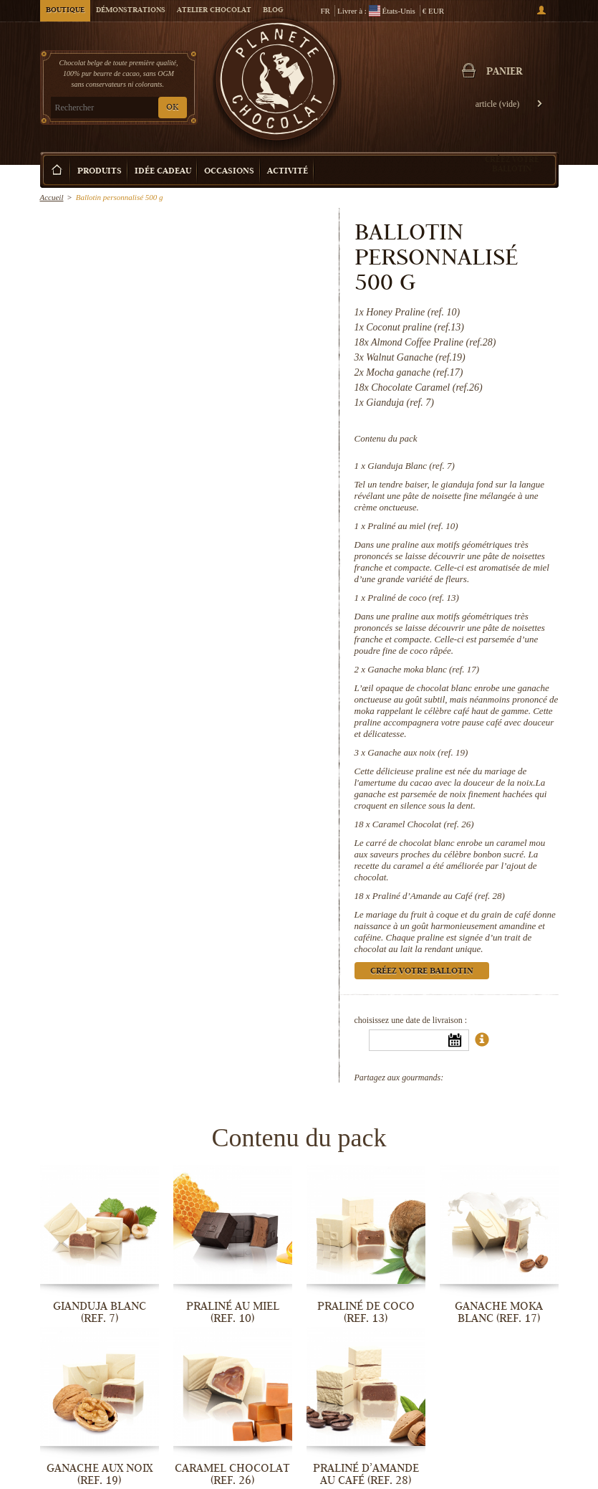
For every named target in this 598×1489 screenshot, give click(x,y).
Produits (99, 171)
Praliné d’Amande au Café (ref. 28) (438, 895)
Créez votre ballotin (512, 163)
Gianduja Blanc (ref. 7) (411, 465)
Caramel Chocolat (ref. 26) (423, 824)
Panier (504, 72)
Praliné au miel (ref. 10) (412, 525)
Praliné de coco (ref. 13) (413, 597)
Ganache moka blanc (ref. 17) (423, 669)
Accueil (52, 197)
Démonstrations (130, 10)
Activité (287, 171)
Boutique (65, 10)
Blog (273, 10)
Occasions (229, 171)
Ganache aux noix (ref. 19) (417, 752)
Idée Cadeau (163, 171)
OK (172, 107)
